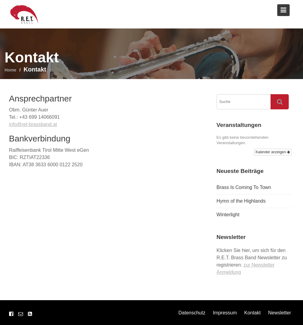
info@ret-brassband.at (33, 124)
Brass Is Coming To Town (244, 187)
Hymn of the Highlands (241, 201)
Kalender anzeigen (273, 152)
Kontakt (252, 312)
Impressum (225, 312)
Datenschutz (191, 312)
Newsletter (279, 312)
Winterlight (228, 214)
